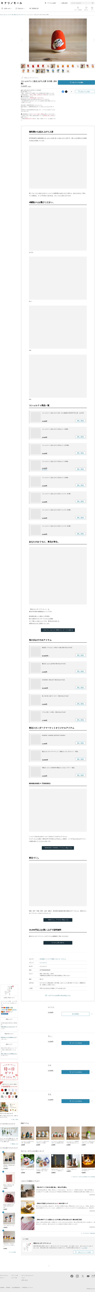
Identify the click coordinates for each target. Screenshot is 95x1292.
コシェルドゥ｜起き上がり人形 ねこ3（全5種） (55, 461)
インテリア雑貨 (50, 959)
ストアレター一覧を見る (89, 1233)
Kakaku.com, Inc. (91, 1288)
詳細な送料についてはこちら (7, 1026)
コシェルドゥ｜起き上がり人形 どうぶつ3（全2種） (57, 526)
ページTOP (49, 1265)
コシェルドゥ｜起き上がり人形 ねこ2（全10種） (56, 445)
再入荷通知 (75, 1014)
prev (23, 40)
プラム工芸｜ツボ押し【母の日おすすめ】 (54, 712)
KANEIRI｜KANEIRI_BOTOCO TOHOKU (53, 735)
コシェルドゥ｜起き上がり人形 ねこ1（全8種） (55, 429)
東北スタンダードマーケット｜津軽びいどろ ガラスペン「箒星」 (60, 751)
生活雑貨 (42, 959)
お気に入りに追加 (85, 91)
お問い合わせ (24, 1280)
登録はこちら (15, 1144)
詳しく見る (15, 1119)
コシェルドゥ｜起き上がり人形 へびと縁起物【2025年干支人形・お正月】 (63, 413)
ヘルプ (23, 1277)
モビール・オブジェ (60, 959)
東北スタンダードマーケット (20, 14)
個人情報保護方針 (16, 1287)
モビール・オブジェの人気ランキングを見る (84, 1176)
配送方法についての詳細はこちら (8, 1037)
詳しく (80, 420)
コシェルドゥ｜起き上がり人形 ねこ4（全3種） (55, 477)
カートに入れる (75, 1043)
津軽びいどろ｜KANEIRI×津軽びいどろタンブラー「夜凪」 (59, 767)
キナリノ (2, 1277)
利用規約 (8, 1287)
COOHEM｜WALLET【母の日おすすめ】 (53, 680)
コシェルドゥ (43, 962)
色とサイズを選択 (76, 82)
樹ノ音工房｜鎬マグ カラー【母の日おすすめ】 (55, 696)
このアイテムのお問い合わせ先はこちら (59, 995)
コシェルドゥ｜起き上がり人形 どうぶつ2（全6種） (57, 510)
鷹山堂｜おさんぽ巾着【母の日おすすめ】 (54, 663)
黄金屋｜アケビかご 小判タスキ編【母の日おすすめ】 (57, 647)
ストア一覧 (10, 14)
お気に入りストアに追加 (84, 1252)
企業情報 (2, 1287)
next (92, 40)
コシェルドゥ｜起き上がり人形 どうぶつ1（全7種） (57, 493)
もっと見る (13, 1252)
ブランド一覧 (14, 1275)
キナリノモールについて (27, 1275)
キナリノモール (3, 14)
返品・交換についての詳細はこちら (9, 1053)
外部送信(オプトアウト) (27, 1287)
